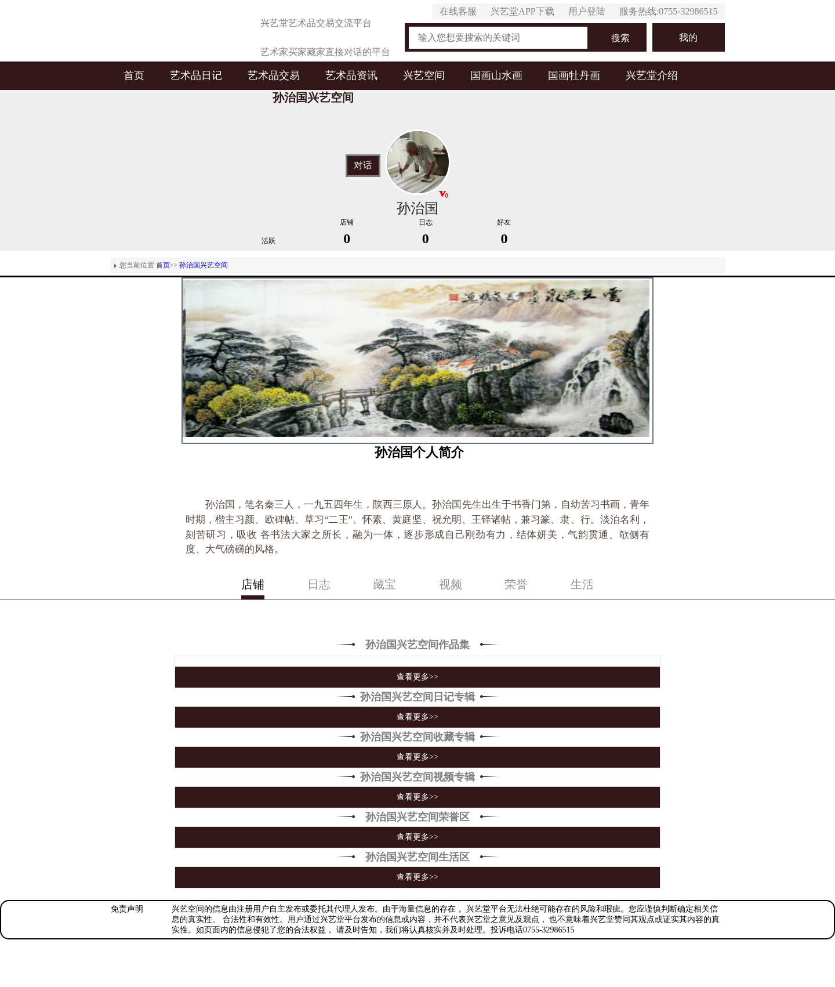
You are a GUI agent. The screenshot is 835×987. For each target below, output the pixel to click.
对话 (363, 165)
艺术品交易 (274, 75)
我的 (688, 37)
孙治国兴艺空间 (203, 265)
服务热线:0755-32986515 (668, 11)
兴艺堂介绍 (652, 75)
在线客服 (458, 11)
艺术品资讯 (351, 75)
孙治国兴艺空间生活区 (417, 857)
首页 (134, 75)
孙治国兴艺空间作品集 (417, 644)
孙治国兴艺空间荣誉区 (417, 817)
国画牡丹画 (574, 75)
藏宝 (384, 584)
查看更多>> (417, 677)
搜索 (620, 38)
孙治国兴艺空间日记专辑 (417, 697)
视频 (450, 584)
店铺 (252, 584)
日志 (319, 584)
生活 (582, 584)
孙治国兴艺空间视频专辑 (417, 777)
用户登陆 (586, 11)
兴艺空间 (424, 75)
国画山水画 (496, 75)
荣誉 (516, 584)
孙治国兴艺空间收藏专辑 (417, 737)
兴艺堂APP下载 (522, 11)
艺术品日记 (196, 75)
